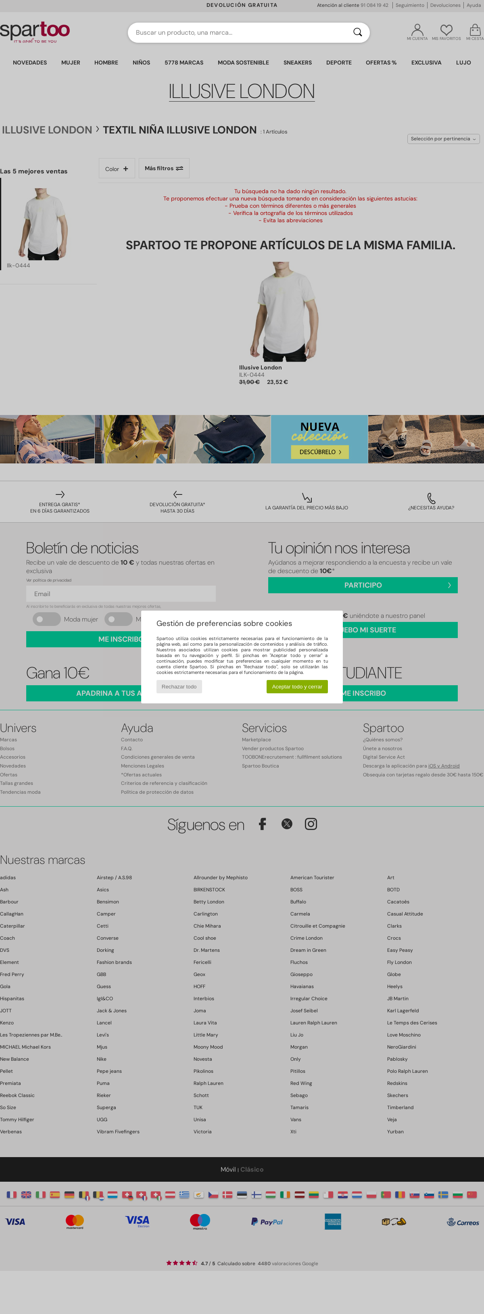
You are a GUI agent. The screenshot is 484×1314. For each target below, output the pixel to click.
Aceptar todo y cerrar (297, 687)
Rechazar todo (179, 687)
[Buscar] (358, 33)
